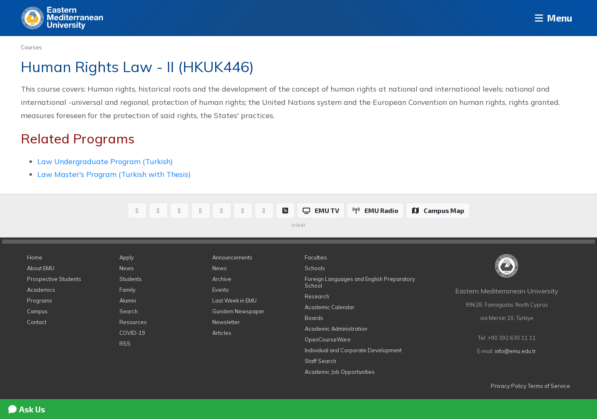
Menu (551, 18)
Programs (39, 300)
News (126, 268)
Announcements (232, 257)
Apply (126, 257)
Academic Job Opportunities (340, 371)
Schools (315, 268)
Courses (31, 47)
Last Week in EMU (234, 300)
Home (34, 257)
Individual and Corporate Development (353, 350)
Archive (221, 279)
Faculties (316, 257)
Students (130, 279)
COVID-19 (132, 332)
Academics (41, 289)
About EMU (40, 268)
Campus (37, 311)
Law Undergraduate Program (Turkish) (105, 161)
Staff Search (320, 361)
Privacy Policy (509, 386)
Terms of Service (549, 386)
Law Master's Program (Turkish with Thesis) (114, 174)
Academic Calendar (329, 307)
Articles (221, 332)
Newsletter (226, 322)
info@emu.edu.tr (515, 351)
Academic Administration (336, 328)
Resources (133, 322)
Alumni (127, 300)
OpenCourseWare (328, 339)
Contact (36, 322)
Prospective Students (54, 279)
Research (317, 296)
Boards (314, 318)
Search (128, 311)
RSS (125, 343)
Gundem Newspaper (238, 311)
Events (220, 289)
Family (127, 289)
